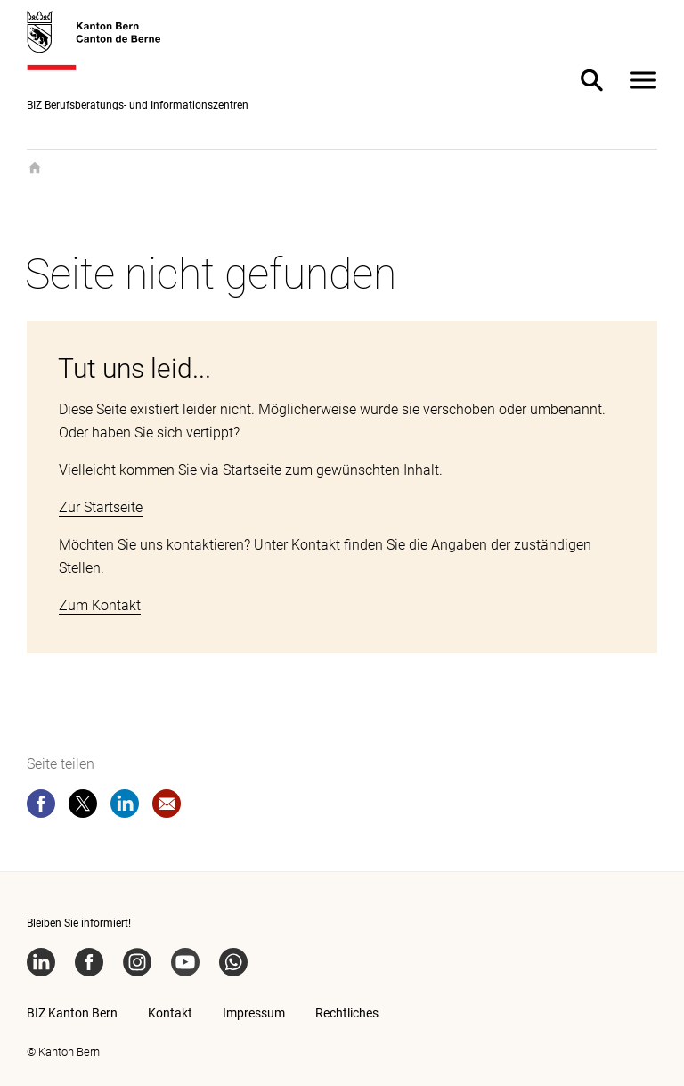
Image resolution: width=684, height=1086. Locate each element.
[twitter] (83, 807)
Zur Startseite (100, 507)
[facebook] (41, 807)
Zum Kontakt (100, 605)
